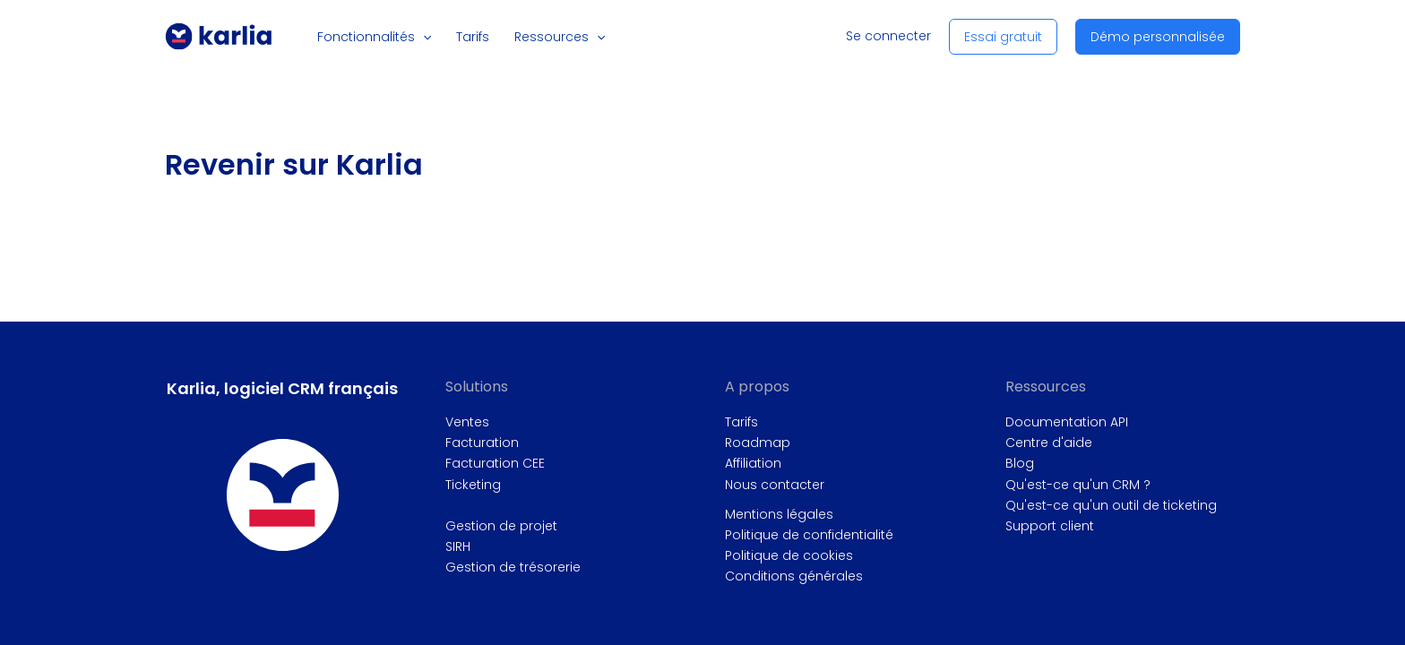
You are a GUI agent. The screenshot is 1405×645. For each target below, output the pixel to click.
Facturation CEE (495, 463)
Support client (1049, 526)
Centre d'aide (1048, 443)
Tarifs (741, 422)
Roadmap (757, 443)
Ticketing (473, 485)
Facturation (482, 443)
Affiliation (753, 463)
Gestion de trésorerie (513, 567)
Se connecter (888, 36)
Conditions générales (794, 576)
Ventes (467, 422)
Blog (1019, 463)
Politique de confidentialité (809, 535)
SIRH (457, 546)
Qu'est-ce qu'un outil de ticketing (1111, 505)
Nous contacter (774, 485)
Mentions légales (779, 514)
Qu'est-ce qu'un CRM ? (1078, 485)
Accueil (177, 140)
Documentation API (1066, 422)
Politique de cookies (789, 555)
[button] (430, 37)
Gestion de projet (501, 526)
